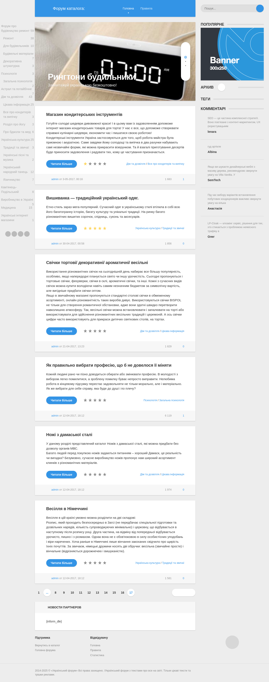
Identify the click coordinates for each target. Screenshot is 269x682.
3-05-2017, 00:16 (73, 179)
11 (80, 592)
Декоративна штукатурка (18, 71)
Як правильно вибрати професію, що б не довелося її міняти (108, 365)
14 (106, 592)
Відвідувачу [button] (99, 637)
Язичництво (18, 200)
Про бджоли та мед (18, 149)
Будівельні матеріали (18, 58)
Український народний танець (18, 190)
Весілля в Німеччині (67, 508)
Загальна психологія (18, 91)
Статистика (97, 655)
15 (114, 592)
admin (54, 179)
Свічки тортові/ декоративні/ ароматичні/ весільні (97, 262)
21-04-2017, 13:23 (73, 346)
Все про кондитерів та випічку (18, 131)
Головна (128, 8)
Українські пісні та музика (18, 177)
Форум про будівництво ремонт (17, 29)
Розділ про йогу (18, 141)
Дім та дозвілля (17, 112)
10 (72, 592)
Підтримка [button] (42, 637)
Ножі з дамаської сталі (69, 434)
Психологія (17, 82)
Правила (146, 8)
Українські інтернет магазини (17, 242)
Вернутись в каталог (47, 645)
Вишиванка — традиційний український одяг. (92, 198)
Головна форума (45, 650)
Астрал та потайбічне (17, 101)
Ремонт (18, 39)
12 (89, 592)
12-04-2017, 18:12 (73, 415)
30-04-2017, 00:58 (73, 243)
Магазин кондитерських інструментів (84, 114)
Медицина (16, 230)
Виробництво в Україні (17, 223)
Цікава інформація (18, 120)
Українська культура (17, 158)
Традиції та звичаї (18, 167)
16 (122, 592)
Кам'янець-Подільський (17, 211)
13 (97, 592)
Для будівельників (18, 47)
